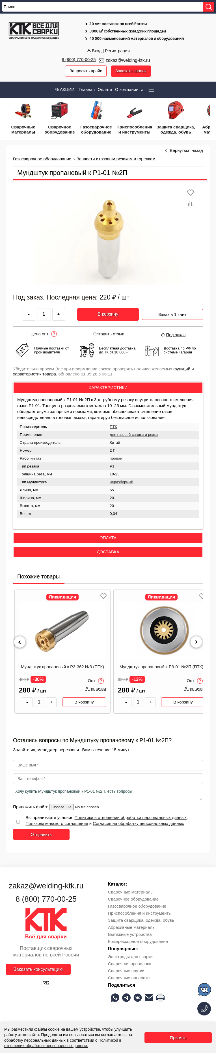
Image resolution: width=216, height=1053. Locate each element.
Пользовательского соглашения (57, 823)
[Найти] (208, 7)
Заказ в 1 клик (172, 313)
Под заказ (173, 334)
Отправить (41, 834)
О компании (129, 89)
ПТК (113, 427)
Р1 (112, 466)
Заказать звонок (131, 71)
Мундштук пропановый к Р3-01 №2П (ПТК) (162, 667)
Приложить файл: (31, 806)
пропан (116, 458)
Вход (93, 50)
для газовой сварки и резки (134, 435)
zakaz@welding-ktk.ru (128, 60)
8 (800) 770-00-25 (79, 59)
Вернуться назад (186, 150)
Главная (87, 89)
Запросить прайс (85, 71)
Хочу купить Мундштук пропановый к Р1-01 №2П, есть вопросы (108, 793)
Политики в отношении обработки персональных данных (130, 817)
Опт (96, 681)
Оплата (105, 89)
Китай (115, 443)
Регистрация (117, 50)
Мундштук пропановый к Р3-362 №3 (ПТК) (62, 667)
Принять (178, 1037)
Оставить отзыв (108, 334)
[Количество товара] (39, 702)
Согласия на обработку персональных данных (138, 823)
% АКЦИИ (64, 89)
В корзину (108, 314)
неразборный (121, 482)
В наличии (95, 689)
